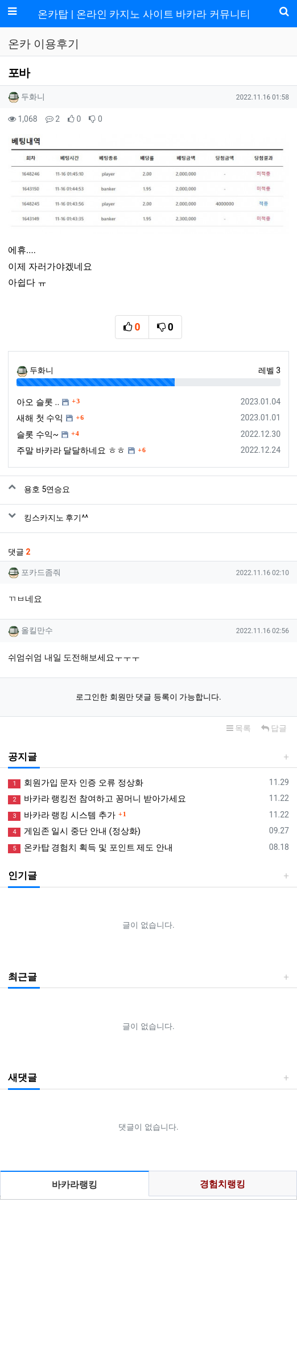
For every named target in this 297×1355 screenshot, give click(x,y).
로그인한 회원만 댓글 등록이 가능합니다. (148, 696)
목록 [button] (238, 728)
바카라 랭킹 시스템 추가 (62, 815)
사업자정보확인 (212, 1288)
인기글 (22, 875)
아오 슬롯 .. (37, 402)
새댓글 (22, 1077)
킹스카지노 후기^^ (56, 517)
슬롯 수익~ (37, 434)
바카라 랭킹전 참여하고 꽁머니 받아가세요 (97, 799)
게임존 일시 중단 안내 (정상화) (74, 831)
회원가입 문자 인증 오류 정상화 (75, 783)
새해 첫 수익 (39, 418)
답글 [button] (274, 728)
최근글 (22, 976)
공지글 (22, 756)
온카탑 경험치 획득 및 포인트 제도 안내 (90, 847)
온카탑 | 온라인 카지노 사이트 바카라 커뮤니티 (144, 14)
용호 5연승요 (47, 489)
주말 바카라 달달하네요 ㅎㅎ (70, 450)
